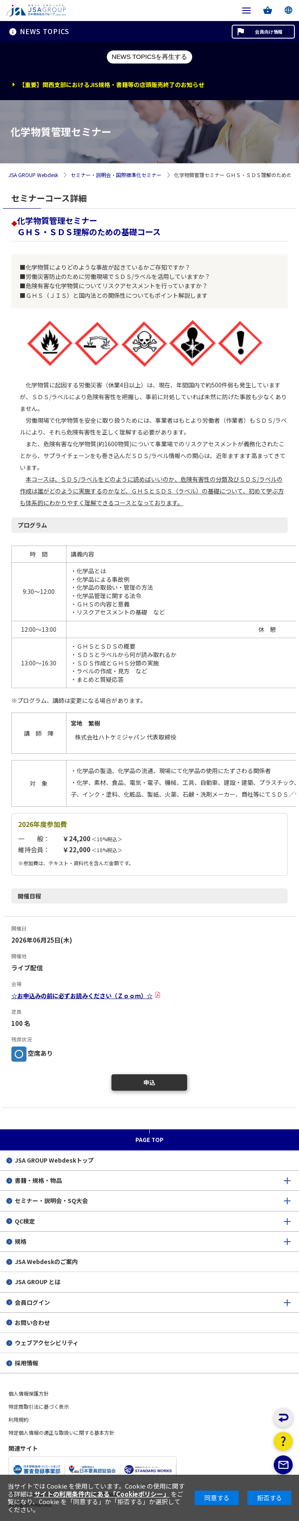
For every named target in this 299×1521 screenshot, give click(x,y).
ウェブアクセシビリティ (47, 1342)
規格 (20, 1241)
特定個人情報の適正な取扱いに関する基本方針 (61, 1432)
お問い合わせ (32, 1322)
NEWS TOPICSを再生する (149, 56)
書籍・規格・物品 (38, 1180)
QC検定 (25, 1221)
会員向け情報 (269, 31)
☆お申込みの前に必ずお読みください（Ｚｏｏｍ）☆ (82, 995)
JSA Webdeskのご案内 (46, 1261)
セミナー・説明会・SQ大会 (51, 1200)
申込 (149, 1082)
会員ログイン (32, 1302)
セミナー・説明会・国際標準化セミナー (116, 175)
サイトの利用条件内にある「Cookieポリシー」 (101, 1493)
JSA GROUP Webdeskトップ (54, 1160)
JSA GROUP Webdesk (33, 175)
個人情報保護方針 (28, 1393)
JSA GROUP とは (38, 1281)
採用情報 (26, 1363)
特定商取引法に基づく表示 (38, 1406)
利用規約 (18, 1419)
